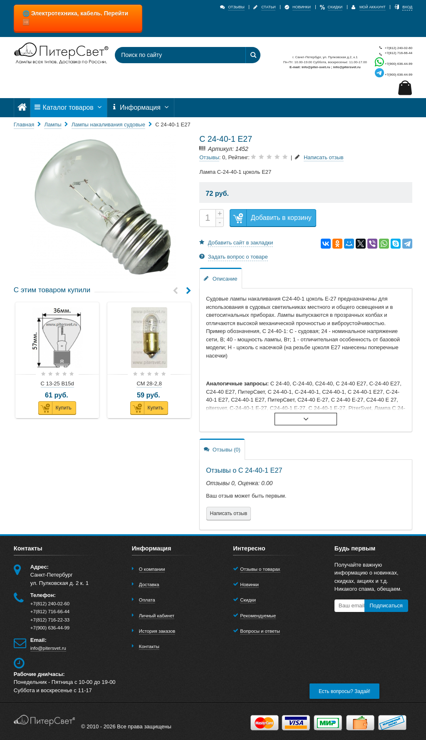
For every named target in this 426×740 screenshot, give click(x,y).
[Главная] (22, 107)
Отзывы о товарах (260, 569)
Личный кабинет (156, 615)
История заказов (157, 631)
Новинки (249, 584)
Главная (24, 124)
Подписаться (386, 605)
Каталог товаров (69, 107)
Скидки (247, 599)
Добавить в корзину (271, 218)
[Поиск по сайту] (175, 55)
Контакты (149, 646)
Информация (141, 107)
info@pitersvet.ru (48, 648)
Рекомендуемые (258, 615)
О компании (152, 569)
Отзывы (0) (222, 449)
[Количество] (207, 218)
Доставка (149, 584)
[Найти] (252, 55)
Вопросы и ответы (260, 631)
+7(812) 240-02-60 (394, 48)
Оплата (147, 599)
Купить (55, 408)
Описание (220, 278)
